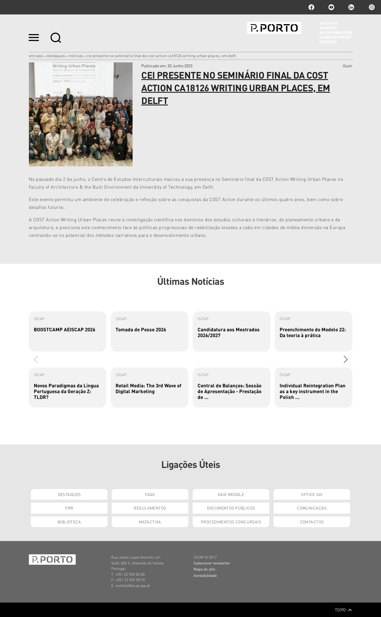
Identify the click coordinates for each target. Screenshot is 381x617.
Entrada (36, 55)
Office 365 (311, 494)
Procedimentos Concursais (231, 521)
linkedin (351, 7)
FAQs (150, 494)
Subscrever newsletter (212, 562)
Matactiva (150, 521)
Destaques (56, 55)
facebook (311, 7)
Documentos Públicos (231, 507)
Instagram (371, 7)
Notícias (76, 55)
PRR (69, 507)
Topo (343, 610)
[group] (68, 331)
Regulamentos (150, 507)
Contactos (312, 521)
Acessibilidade (205, 575)
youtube (331, 7)
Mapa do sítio (204, 568)
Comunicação (312, 507)
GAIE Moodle (231, 494)
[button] (346, 359)
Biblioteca (69, 521)
